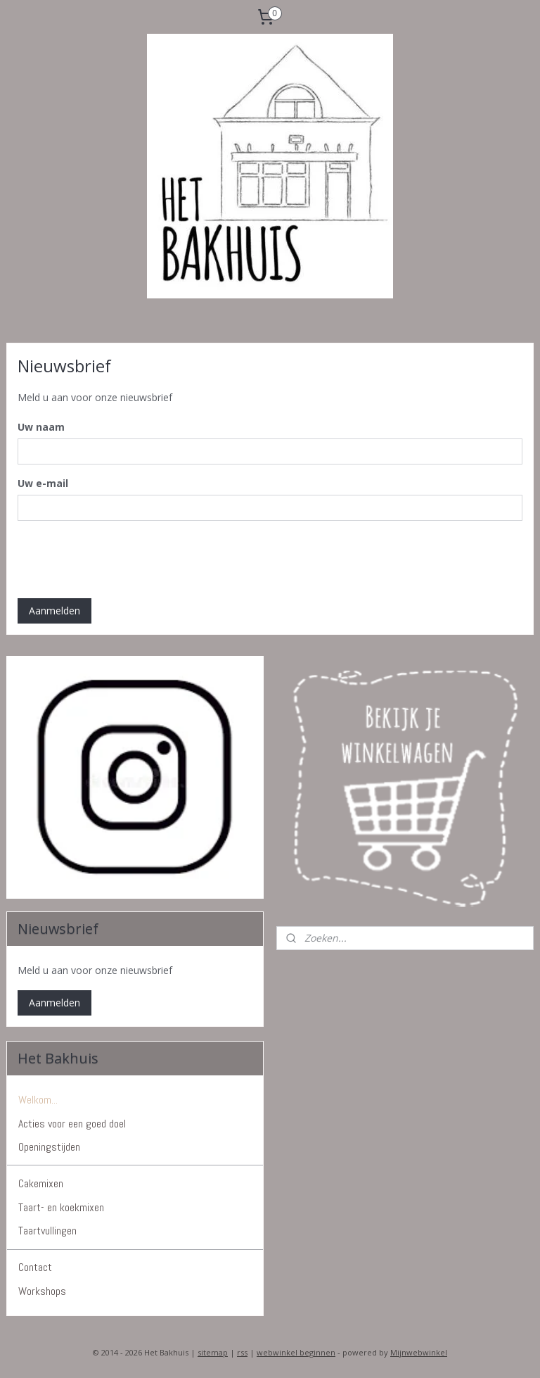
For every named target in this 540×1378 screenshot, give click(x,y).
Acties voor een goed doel (72, 1123)
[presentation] (124, 559)
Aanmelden (54, 610)
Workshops (42, 1291)
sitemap (213, 1352)
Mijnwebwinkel (418, 1352)
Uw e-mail (43, 483)
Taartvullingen (47, 1230)
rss (242, 1352)
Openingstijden (49, 1146)
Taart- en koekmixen (61, 1207)
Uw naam (41, 427)
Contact (35, 1267)
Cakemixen (40, 1183)
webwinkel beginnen (296, 1352)
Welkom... (38, 1099)
